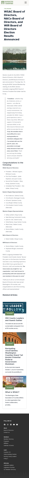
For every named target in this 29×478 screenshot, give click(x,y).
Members (6, 437)
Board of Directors (9, 430)
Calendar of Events (9, 445)
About (5, 428)
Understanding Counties (10, 454)
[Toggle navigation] (25, 2)
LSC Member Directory (10, 469)
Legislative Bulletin (9, 465)
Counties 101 (7, 452)
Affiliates (6, 443)
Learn (5, 450)
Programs (6, 441)
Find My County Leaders (10, 456)
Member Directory (9, 439)
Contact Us (7, 432)
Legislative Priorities (9, 467)
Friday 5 (6, 458)
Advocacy (6, 463)
